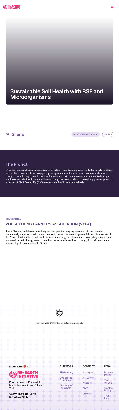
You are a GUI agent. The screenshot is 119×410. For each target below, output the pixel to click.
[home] (11, 7)
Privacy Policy (108, 373)
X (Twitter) (88, 378)
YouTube (87, 383)
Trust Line (107, 397)
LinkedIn (87, 393)
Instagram (88, 372)
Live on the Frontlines (66, 379)
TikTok (86, 388)
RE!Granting (66, 372)
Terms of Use (108, 381)
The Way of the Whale (66, 386)
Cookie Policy (108, 389)
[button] (112, 7)
